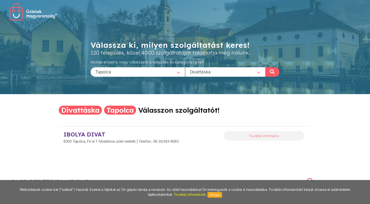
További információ (264, 136)
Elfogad (215, 194)
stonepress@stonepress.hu (31, 176)
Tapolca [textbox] (103, 71)
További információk (190, 194)
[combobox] (138, 71)
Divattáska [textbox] (200, 71)
